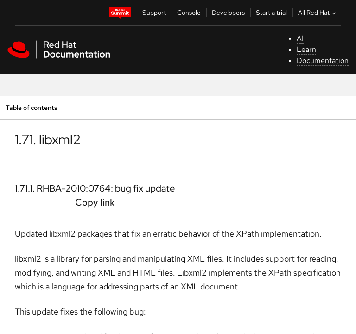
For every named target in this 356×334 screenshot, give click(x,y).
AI (300, 38)
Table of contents (31, 107)
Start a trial (271, 12)
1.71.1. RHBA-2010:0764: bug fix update (95, 188)
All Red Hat (318, 12)
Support (154, 12)
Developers (228, 12)
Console (189, 12)
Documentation (323, 60)
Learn (306, 49)
